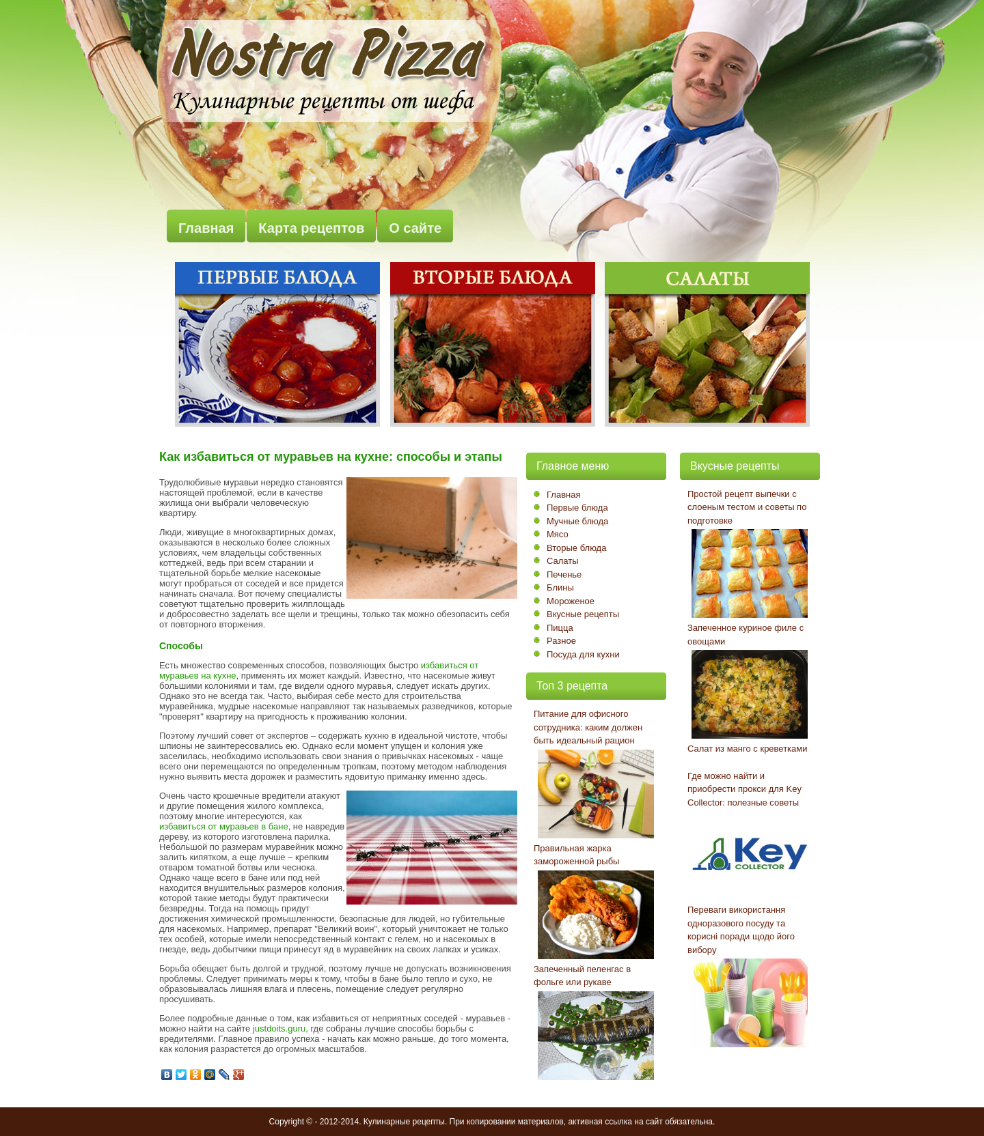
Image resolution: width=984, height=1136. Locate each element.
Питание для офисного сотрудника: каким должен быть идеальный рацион (588, 727)
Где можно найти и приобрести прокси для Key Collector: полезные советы (744, 789)
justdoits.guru (279, 1028)
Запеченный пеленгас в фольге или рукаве (582, 976)
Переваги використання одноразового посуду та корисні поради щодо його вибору (741, 930)
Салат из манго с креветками (747, 748)
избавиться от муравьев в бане (223, 826)
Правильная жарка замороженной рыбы (576, 855)
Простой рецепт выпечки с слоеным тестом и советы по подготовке (746, 507)
